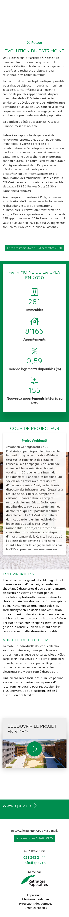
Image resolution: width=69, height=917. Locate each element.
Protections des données (35, 903)
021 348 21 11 (34, 858)
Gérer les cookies (35, 908)
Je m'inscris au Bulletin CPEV (34, 838)
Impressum (34, 895)
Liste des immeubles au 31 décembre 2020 (34, 252)
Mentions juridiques (35, 899)
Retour (34, 42)
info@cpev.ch (35, 863)
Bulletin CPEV (34, 830)
